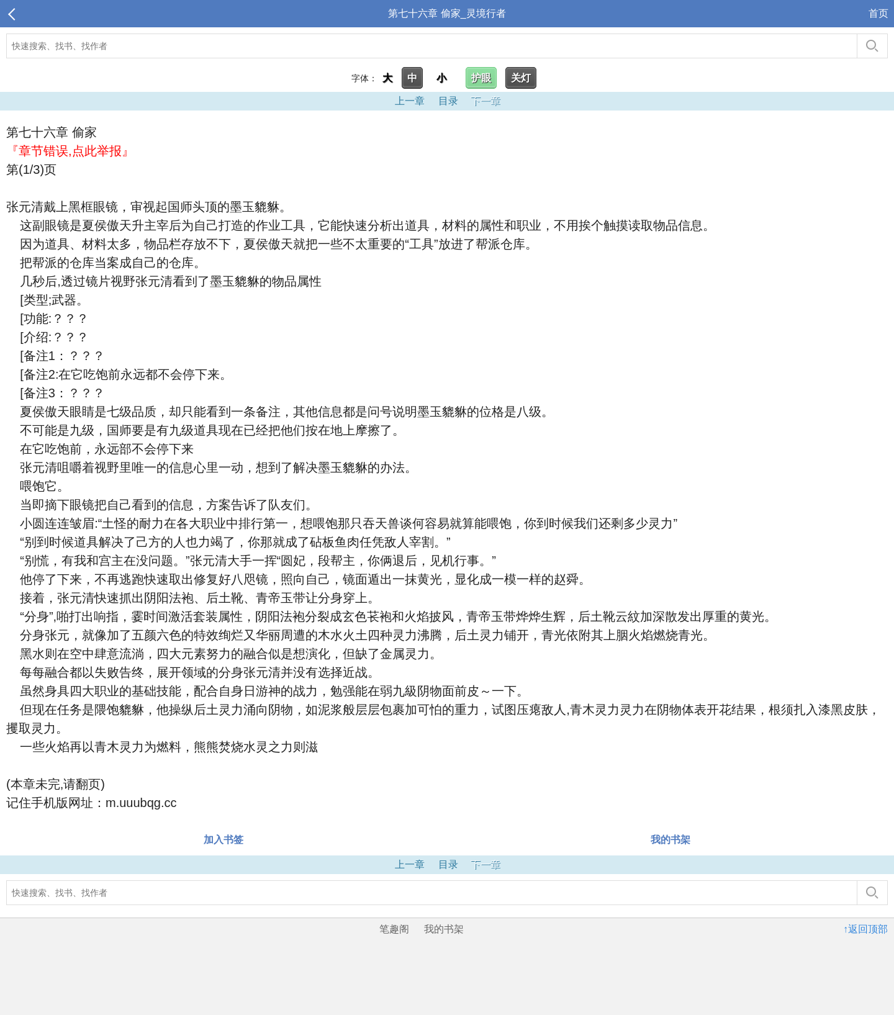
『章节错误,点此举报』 (70, 151)
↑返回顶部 (865, 929)
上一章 (410, 101)
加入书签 (223, 839)
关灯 (521, 78)
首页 (878, 13)
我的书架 (670, 839)
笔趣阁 (394, 929)
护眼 (481, 78)
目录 (448, 101)
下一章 (485, 101)
